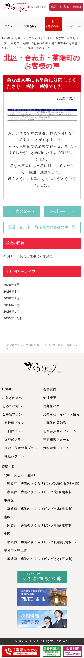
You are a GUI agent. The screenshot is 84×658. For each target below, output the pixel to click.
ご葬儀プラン (12, 414)
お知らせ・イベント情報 (61, 414)
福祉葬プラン (14, 456)
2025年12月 (12, 318)
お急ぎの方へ (12, 398)
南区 (7, 517)
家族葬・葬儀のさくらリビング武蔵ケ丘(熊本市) (42, 483)
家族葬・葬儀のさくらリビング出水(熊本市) (38, 508)
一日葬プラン (14, 431)
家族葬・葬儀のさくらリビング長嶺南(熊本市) (40, 542)
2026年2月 (11, 305)
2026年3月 (11, 298)
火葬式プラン (14, 439)
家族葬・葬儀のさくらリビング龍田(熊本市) (38, 492)
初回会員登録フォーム (59, 431)
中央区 (9, 500)
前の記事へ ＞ (62, 211)
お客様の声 (51, 406)
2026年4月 (11, 291)
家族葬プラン (14, 422)
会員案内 (49, 389)
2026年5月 (11, 285)
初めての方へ (12, 406)
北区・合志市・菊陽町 (66, 7)
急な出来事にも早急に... (29, 256)
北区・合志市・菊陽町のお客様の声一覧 (42, 227)
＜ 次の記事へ (21, 211)
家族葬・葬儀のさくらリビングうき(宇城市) (38, 559)
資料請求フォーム (56, 448)
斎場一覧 (8, 467)
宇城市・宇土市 (15, 550)
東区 (7, 534)
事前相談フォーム (56, 439)
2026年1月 (11, 311)
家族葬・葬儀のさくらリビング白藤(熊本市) (38, 525)
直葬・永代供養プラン (21, 448)
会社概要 (49, 398)
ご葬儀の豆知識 (55, 422)
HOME (7, 389)
